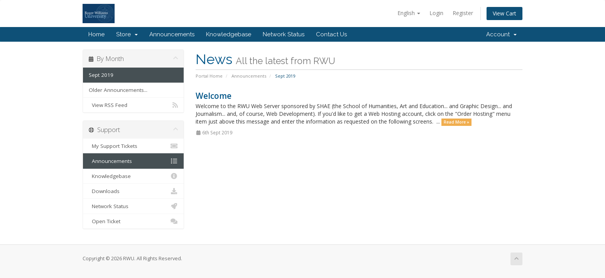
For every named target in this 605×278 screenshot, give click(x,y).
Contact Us (331, 34)
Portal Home (209, 76)
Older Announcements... (118, 89)
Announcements (171, 34)
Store (127, 34)
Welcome (214, 95)
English (408, 13)
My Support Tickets (133, 146)
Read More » (456, 122)
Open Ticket (133, 221)
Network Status (283, 34)
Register (463, 13)
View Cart (504, 13)
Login (436, 13)
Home (96, 34)
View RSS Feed (133, 105)
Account (501, 34)
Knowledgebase (228, 34)
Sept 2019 (101, 74)
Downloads (133, 191)
